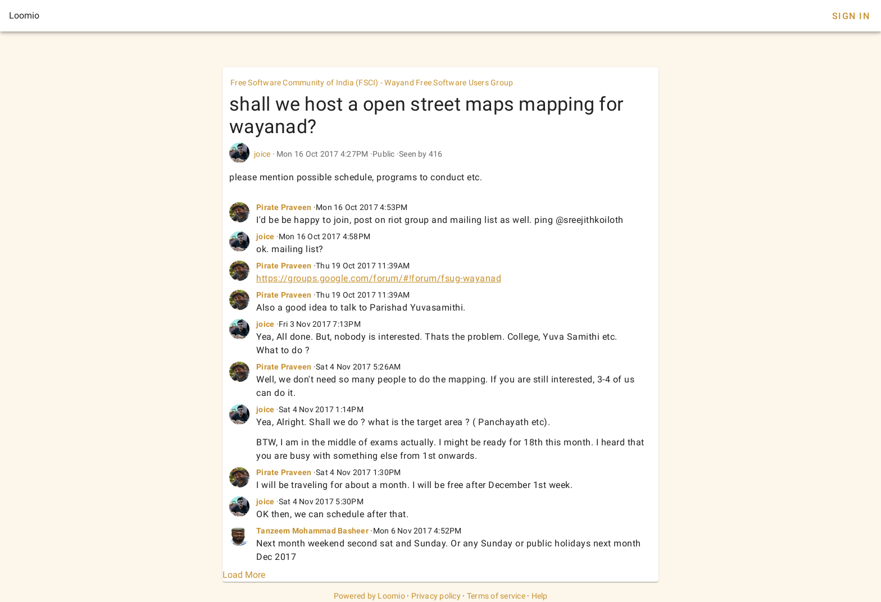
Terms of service (496, 595)
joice (262, 153)
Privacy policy (436, 595)
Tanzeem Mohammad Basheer (312, 530)
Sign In (851, 16)
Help (540, 595)
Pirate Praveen (284, 207)
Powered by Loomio (369, 595)
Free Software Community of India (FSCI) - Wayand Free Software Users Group (372, 82)
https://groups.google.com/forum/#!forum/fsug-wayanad (378, 278)
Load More (243, 574)
